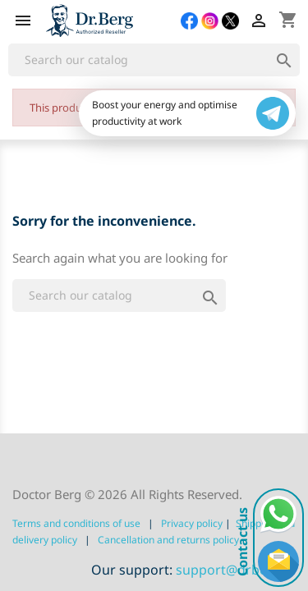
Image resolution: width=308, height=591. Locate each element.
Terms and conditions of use (76, 523)
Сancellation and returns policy (168, 540)
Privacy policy (192, 523)
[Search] (154, 60)
